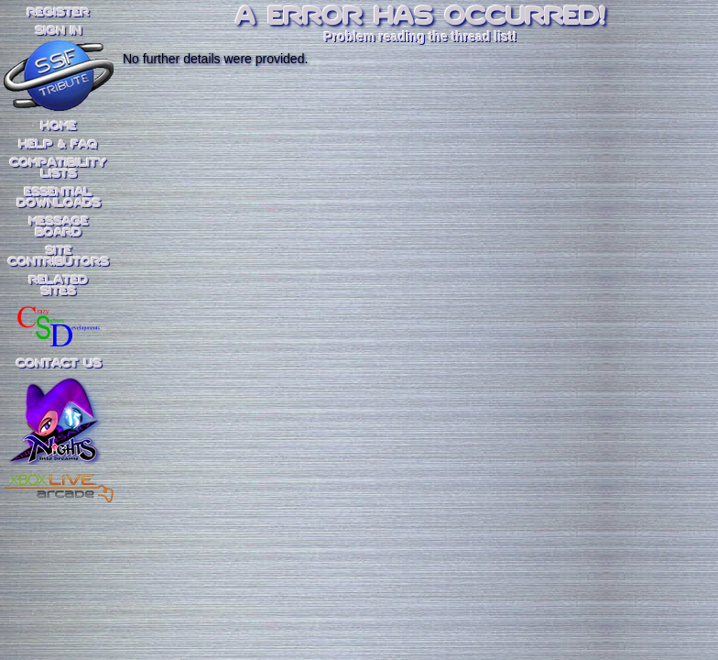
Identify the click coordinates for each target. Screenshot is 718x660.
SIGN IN (59, 31)
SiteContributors (58, 257)
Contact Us (59, 363)
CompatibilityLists (58, 169)
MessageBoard (59, 227)
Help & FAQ (58, 144)
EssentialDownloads (59, 198)
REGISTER (58, 12)
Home (59, 126)
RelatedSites (58, 286)
